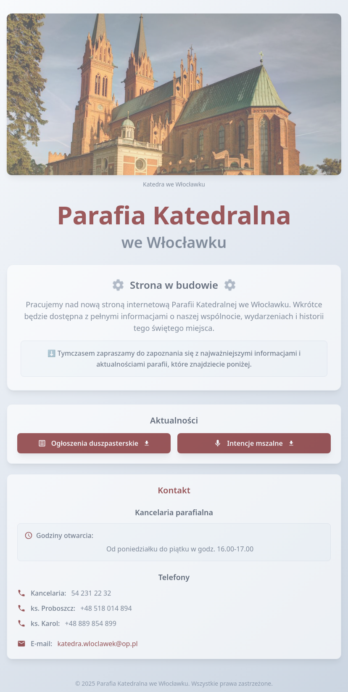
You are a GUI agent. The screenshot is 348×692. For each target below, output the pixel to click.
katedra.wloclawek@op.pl (98, 644)
